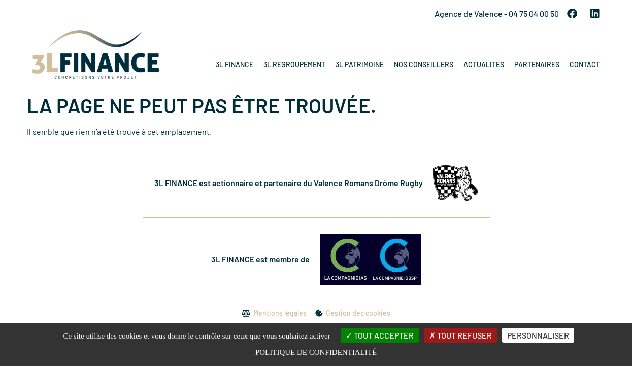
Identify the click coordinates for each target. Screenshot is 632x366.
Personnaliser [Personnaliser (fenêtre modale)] (538, 335)
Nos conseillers (423, 64)
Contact (585, 64)
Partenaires (536, 64)
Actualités (483, 64)
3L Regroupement (294, 64)
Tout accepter (380, 335)
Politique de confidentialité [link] (316, 352)
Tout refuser (460, 335)
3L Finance (234, 64)
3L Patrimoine (360, 64)
